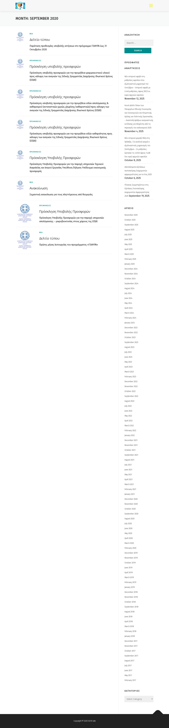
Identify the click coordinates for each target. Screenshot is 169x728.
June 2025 (128, 239)
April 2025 (128, 249)
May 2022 (128, 416)
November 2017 (131, 646)
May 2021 (128, 474)
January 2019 (129, 587)
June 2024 (128, 298)
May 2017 (128, 675)
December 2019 (131, 553)
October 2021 (129, 450)
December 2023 (130, 327)
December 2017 (130, 641)
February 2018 (130, 631)
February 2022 (130, 430)
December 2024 (131, 269)
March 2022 (129, 425)
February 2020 (130, 548)
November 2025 (131, 215)
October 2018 (130, 602)
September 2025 (131, 225)
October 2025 (129, 220)
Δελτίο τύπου (40, 39)
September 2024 (131, 283)
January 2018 (129, 636)
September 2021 (131, 455)
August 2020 (129, 518)
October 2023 (129, 337)
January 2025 (129, 264)
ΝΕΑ (31, 34)
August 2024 (129, 288)
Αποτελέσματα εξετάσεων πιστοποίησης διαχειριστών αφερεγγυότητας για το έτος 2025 (138, 171)
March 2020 (129, 543)
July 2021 (128, 465)
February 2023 (130, 376)
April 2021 (128, 479)
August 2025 (129, 229)
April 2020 (128, 538)
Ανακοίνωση (39, 188)
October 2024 (130, 278)
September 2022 (131, 396)
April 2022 (128, 420)
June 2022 (128, 411)
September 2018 (131, 607)
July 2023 (128, 352)
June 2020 (128, 528)
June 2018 (128, 616)
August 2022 (129, 401)
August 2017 (129, 660)
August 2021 (129, 460)
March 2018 (129, 626)
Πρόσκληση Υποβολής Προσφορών (55, 157)
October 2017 (129, 651)
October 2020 (130, 509)
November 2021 (131, 445)
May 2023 (128, 362)
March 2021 (129, 484)
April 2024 (128, 308)
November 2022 (131, 386)
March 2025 (129, 254)
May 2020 (128, 533)
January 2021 (129, 494)
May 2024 (128, 303)
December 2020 (131, 499)
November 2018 (131, 597)
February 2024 (130, 318)
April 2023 (128, 367)
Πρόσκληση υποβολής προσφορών (55, 66)
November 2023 (131, 332)
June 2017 (128, 670)
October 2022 (129, 391)
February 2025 (130, 259)
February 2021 (130, 489)
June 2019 (128, 567)
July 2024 (128, 293)
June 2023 (128, 357)
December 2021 (130, 440)
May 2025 (128, 244)
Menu (151, 5)
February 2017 (130, 680)
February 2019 (130, 582)
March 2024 (129, 313)
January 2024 (129, 322)
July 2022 (128, 406)
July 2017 (128, 665)
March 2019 (129, 577)
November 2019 (131, 558)
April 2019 (128, 572)
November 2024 (131, 273)
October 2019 (130, 562)
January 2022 (129, 435)
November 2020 (131, 504)
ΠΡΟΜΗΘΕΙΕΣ (35, 61)
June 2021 (128, 469)
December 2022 (130, 381)
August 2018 (129, 611)
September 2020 (131, 513)
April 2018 (128, 621)
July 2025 (128, 234)
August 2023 (129, 347)
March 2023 (129, 371)
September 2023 (131, 342)
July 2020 (128, 523)
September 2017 (131, 656)
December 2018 (131, 592)
